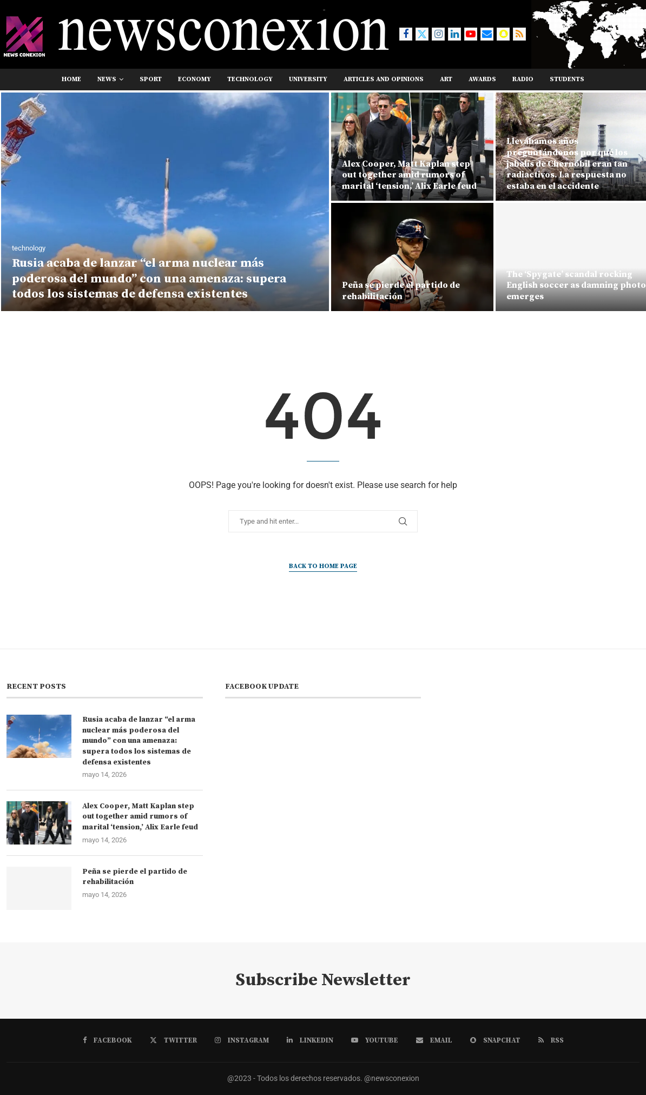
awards (482, 79)
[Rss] (519, 34)
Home (71, 79)
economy (194, 79)
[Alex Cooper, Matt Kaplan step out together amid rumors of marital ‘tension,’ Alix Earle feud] (412, 147)
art (446, 79)
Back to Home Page (323, 566)
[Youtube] (470, 34)
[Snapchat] (503, 34)
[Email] (486, 34)
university (308, 79)
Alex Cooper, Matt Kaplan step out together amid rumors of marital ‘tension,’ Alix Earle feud (409, 175)
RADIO (522, 79)
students (567, 79)
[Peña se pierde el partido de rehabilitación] (412, 257)
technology (250, 79)
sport (151, 79)
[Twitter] (422, 34)
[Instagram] (438, 34)
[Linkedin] (454, 34)
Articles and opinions (384, 79)
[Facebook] (405, 34)
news (106, 79)
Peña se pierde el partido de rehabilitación (401, 291)
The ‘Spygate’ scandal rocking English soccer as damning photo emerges (576, 285)
